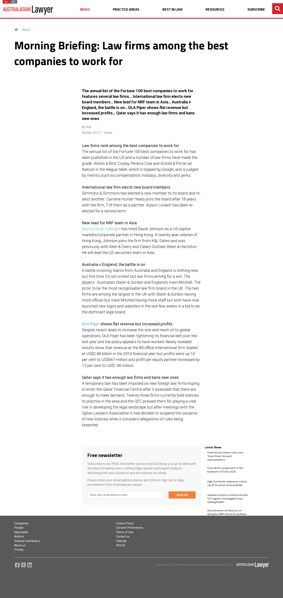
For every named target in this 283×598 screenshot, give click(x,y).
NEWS (85, 9)
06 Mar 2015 (91, 133)
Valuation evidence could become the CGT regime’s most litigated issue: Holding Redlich (227, 498)
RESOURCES (215, 9)
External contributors (27, 541)
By (87, 127)
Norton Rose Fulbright (101, 229)
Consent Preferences (129, 527)
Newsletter (21, 532)
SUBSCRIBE (256, 9)
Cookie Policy (125, 523)
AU (6, 2)
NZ (13, 2)
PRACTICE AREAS (126, 9)
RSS (120, 545)
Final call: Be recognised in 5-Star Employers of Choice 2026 (225, 469)
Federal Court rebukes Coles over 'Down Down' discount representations (225, 456)
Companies (21, 523)
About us (19, 545)
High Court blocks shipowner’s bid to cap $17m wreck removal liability (227, 483)
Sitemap (121, 541)
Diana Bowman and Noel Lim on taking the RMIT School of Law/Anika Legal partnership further (226, 514)
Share (108, 133)
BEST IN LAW (172, 9)
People (18, 527)
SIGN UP (182, 494)
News (26, 30)
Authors (19, 536)
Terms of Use (124, 532)
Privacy (19, 549)
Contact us (122, 536)
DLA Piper (91, 324)
